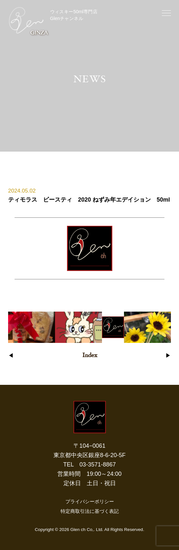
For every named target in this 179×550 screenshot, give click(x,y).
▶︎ (168, 356)
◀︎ (11, 356)
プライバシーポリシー (89, 501)
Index (89, 355)
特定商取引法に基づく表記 (90, 511)
